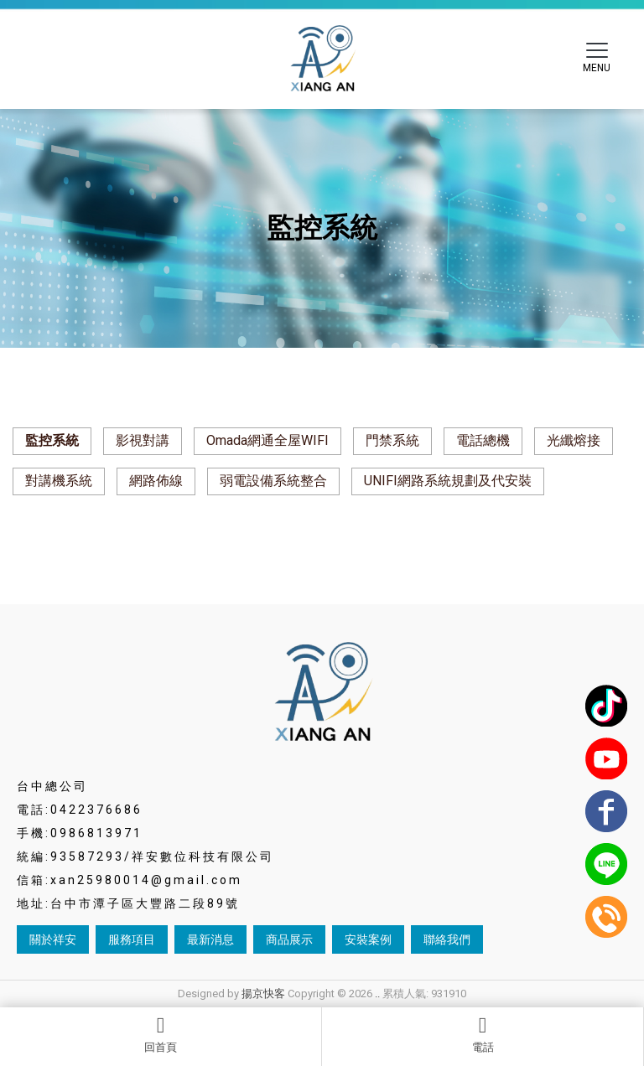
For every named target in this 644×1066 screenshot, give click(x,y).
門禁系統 (392, 440)
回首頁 (160, 1034)
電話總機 (483, 440)
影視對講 (142, 440)
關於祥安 (52, 939)
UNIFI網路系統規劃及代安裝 (448, 481)
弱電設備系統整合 (273, 481)
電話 (482, 1034)
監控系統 (52, 440)
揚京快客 (263, 993)
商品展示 (289, 939)
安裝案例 (368, 939)
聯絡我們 (446, 939)
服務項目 (131, 939)
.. (377, 993)
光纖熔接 (573, 440)
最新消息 (210, 939)
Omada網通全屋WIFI (267, 440)
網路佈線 (156, 481)
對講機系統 (58, 481)
